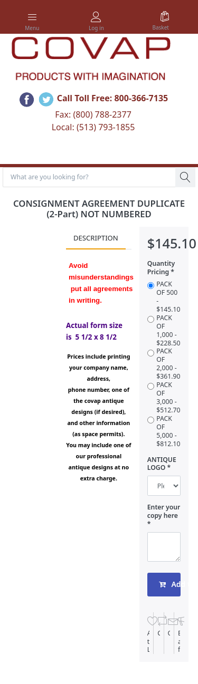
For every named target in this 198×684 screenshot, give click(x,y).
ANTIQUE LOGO (161, 464)
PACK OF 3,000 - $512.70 (168, 398)
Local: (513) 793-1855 (93, 127)
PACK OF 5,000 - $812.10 (168, 431)
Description (95, 238)
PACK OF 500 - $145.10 (168, 297)
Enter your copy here (164, 511)
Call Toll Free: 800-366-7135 (112, 98)
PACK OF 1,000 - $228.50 (168, 331)
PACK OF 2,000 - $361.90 (168, 364)
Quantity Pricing (161, 267)
